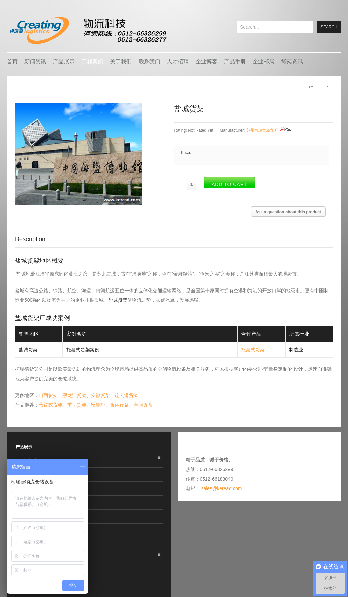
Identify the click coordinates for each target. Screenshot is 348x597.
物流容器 (30, 474)
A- (326, 86)
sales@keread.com (221, 488)
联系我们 (149, 61)
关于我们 (121, 61)
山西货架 (48, 395)
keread (87, 30)
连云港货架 (127, 395)
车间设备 (143, 405)
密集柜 (98, 405)
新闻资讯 (35, 61)
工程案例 (92, 61)
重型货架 (76, 405)
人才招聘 (178, 61)
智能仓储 (30, 488)
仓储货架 (30, 460)
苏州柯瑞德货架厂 (262, 130)
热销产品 (30, 571)
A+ (311, 86)
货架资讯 (292, 61)
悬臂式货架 (50, 405)
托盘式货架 (253, 349)
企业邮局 (263, 61)
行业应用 (30, 585)
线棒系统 (30, 530)
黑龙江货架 (74, 395)
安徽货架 (100, 395)
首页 (12, 61)
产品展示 (64, 61)
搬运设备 (119, 405)
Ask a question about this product (288, 212)
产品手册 (235, 61)
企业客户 (30, 557)
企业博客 (206, 61)
